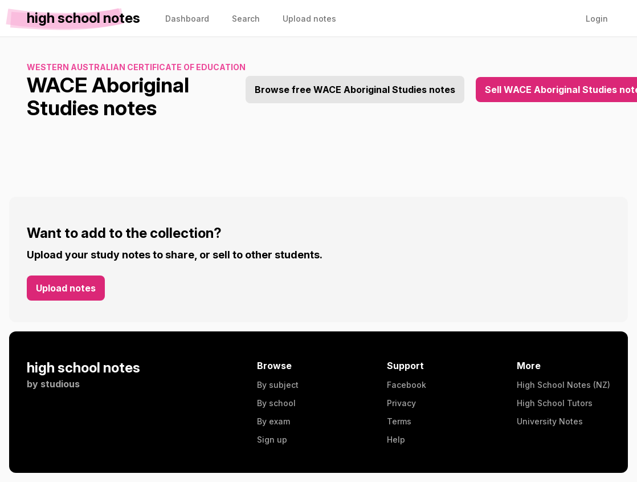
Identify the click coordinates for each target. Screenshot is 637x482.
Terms (399, 421)
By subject (278, 385)
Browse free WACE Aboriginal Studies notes (355, 89)
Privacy (401, 403)
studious (60, 384)
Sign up (272, 439)
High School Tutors (555, 403)
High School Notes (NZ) (563, 385)
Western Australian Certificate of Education (136, 67)
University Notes (550, 421)
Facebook (406, 385)
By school (276, 403)
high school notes (83, 367)
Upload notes (66, 288)
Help (396, 439)
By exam (273, 421)
